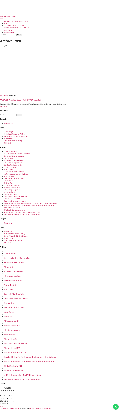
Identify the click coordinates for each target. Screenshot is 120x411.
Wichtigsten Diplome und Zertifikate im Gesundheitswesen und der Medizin (29, 205)
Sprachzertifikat (9, 176)
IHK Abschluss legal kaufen (13, 163)
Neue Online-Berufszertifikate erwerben (17, 154)
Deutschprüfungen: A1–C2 (12, 187)
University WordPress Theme (10, 408)
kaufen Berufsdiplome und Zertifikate (16, 174)
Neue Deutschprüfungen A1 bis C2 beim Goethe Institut (22, 214)
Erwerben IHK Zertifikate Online (14, 172)
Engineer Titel (8, 183)
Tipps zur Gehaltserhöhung (14, 26)
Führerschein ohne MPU (12, 199)
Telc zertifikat (8, 158)
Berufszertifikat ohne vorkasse (14, 160)
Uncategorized (8, 123)
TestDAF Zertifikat (10, 167)
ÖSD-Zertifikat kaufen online (13, 165)
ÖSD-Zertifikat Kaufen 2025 (13, 208)
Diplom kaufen (8, 169)
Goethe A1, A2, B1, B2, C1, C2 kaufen (16, 21)
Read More (3, 106)
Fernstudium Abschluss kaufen (14, 178)
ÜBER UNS (7, 23)
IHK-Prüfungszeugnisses (12, 190)
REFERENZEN (8, 30)
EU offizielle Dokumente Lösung (14, 210)
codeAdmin (4, 96)
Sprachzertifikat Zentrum (8, 16)
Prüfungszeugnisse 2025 (12, 185)
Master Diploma (9, 181)
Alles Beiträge (9, 32)
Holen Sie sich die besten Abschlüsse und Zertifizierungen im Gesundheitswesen (30, 203)
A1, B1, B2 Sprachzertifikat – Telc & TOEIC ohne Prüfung (22, 100)
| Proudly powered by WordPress (40, 408)
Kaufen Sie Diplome (10, 151)
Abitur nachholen (9, 192)
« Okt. (2, 406)
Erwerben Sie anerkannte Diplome (15, 201)
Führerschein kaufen (10, 194)
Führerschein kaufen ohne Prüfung (15, 196)
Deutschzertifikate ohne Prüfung (16, 28)
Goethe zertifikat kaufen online (14, 156)
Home (2, 46)
